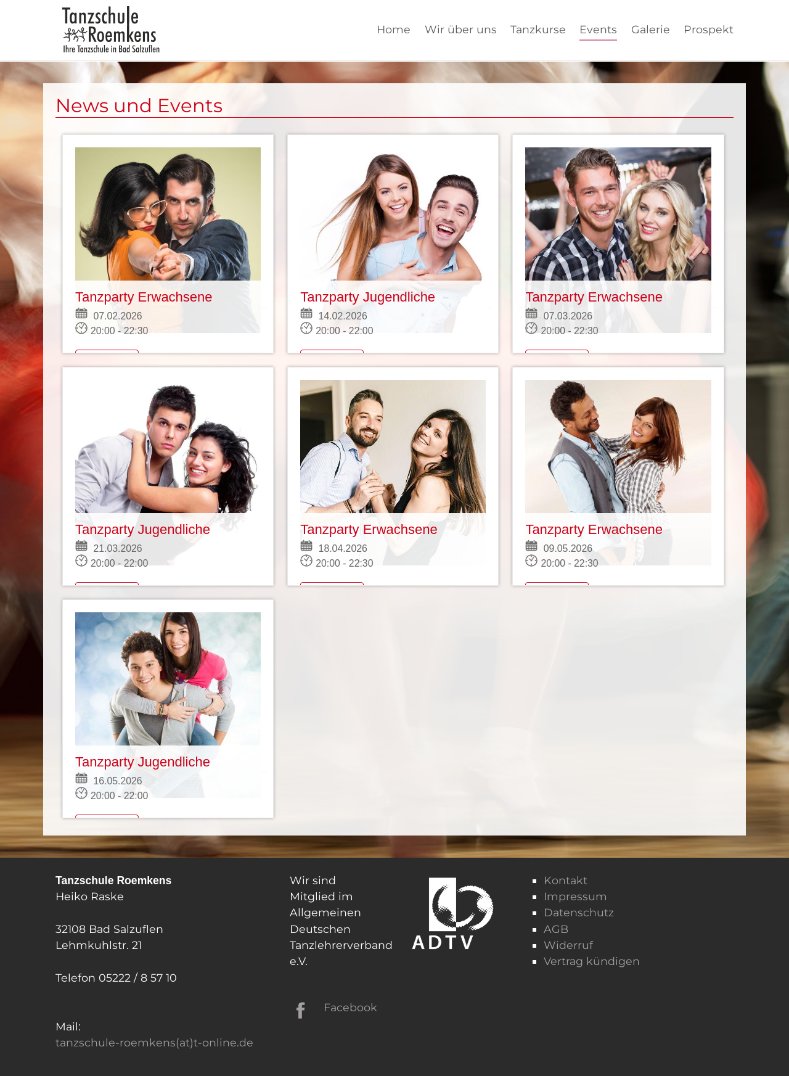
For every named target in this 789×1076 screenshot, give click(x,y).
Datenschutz (579, 912)
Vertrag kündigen (592, 961)
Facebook (350, 1007)
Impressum (575, 896)
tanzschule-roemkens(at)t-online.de (154, 1042)
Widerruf (568, 944)
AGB (556, 928)
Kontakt (565, 880)
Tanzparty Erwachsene (144, 297)
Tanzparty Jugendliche (367, 297)
